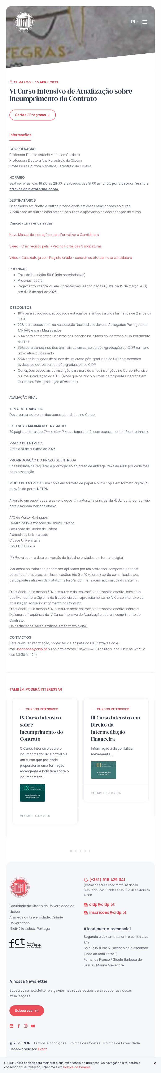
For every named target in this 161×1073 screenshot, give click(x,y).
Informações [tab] (20, 134)
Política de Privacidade (121, 1043)
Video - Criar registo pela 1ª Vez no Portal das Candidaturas (55, 246)
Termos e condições (49, 1043)
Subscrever (27, 1011)
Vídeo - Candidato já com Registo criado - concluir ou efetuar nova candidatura (70, 257)
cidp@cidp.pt (102, 904)
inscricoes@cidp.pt (32, 649)
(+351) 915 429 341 (107, 879)
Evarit (42, 1049)
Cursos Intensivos (42, 709)
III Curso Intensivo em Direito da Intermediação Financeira (115, 728)
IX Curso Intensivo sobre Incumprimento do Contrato (41, 728)
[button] (71, 851)
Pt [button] (133, 22)
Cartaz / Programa (32, 115)
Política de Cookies (84, 1043)
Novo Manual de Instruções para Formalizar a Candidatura (54, 234)
